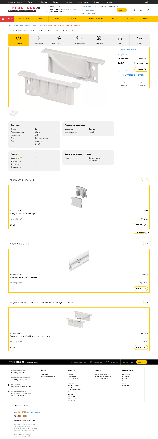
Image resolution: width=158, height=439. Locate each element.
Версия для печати (128, 49)
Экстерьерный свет (74, 385)
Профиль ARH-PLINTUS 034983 (23, 277)
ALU (36, 135)
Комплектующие (29, 25)
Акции (44, 370)
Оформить (142, 362)
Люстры (70, 374)
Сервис (98, 370)
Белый (37, 144)
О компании (128, 370)
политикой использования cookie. (25, 430)
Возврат (44, 2)
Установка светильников (103, 376)
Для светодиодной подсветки (96, 159)
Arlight (37, 132)
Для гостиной (72, 398)
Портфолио (125, 376)
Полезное (125, 383)
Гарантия (31, 2)
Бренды (96, 2)
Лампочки (71, 387)
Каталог (7, 18)
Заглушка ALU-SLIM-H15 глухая (23, 213)
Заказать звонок (32, 362)
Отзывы (56, 2)
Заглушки (41, 25)
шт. (126, 362)
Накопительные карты (48, 376)
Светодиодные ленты (74, 390)
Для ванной (71, 401)
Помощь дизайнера (101, 381)
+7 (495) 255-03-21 (61, 11)
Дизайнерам (83, 2)
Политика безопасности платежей (24, 420)
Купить (141, 69)
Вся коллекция (142, 232)
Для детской (71, 396)
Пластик (92, 129)
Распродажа (44, 374)
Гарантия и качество (101, 378)
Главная (11, 25)
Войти (147, 2)
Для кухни (71, 394)
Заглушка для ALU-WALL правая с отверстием (30, 336)
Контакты (109, 2)
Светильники (72, 376)
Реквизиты (125, 378)
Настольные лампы (74, 381)
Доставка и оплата (15, 2)
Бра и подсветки (73, 378)
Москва (58, 6)
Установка (68, 2)
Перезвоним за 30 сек (90, 6)
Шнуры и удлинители (74, 392)
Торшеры (71, 383)
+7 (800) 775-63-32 (61, 9)
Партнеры (125, 385)
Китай (37, 129)
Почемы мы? (126, 374)
